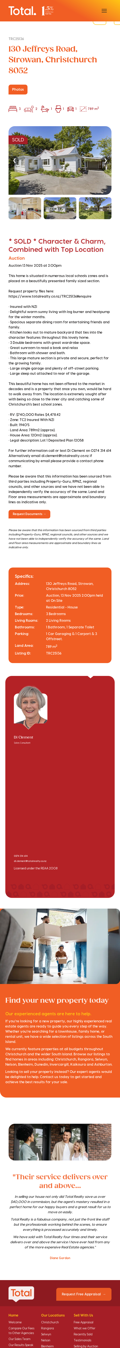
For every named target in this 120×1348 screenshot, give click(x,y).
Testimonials (82, 1340)
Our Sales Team (19, 1339)
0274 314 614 (21, 856)
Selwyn (46, 1334)
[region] (60, 172)
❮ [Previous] (14, 160)
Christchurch (50, 1322)
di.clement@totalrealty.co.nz (30, 861)
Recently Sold (83, 1334)
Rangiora (47, 1328)
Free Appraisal (83, 1322)
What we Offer (84, 1328)
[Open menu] (104, 10)
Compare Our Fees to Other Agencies (21, 1331)
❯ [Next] (105, 160)
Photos (18, 89)
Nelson (45, 1340)
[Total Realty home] (31, 10)
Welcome (15, 1322)
